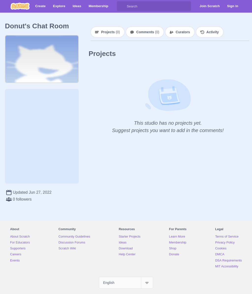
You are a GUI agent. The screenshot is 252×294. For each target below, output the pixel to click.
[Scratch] (20, 6)
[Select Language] (126, 283)
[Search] (122, 6)
